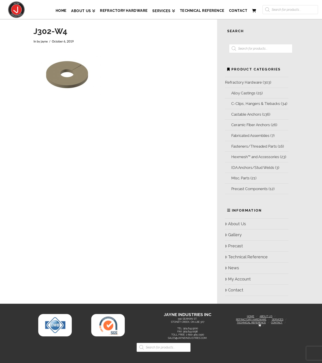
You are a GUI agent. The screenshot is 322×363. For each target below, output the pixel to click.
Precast (234, 246)
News (232, 267)
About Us (235, 223)
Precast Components (249, 189)
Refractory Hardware (243, 82)
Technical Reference (246, 257)
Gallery (233, 234)
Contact (234, 290)
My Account (238, 279)
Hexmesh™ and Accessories (255, 157)
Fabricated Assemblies (250, 135)
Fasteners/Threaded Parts (254, 146)
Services (277, 319)
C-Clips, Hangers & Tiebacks (255, 103)
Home (250, 316)
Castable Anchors (246, 114)
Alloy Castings (243, 93)
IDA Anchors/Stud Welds (252, 167)
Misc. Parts (240, 178)
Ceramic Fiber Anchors (250, 125)
